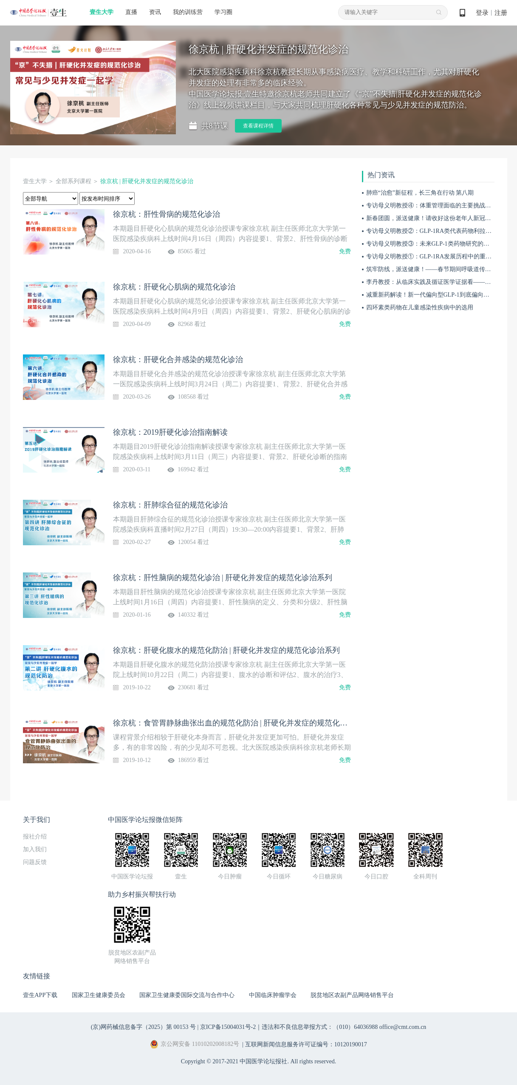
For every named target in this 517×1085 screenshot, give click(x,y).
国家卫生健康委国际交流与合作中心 (186, 995)
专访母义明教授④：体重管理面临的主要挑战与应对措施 (440, 205)
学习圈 (223, 12)
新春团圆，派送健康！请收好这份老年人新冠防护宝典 (437, 218)
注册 (500, 12)
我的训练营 (188, 12)
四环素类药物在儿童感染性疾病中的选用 (419, 307)
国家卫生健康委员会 (98, 995)
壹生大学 (101, 12)
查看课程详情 (258, 126)
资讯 (155, 12)
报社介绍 (35, 836)
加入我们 (35, 849)
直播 (131, 12)
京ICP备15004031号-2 (228, 1027)
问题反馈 (35, 862)
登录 (482, 12)
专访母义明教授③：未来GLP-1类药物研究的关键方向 (436, 244)
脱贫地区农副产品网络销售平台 (352, 995)
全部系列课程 (73, 181)
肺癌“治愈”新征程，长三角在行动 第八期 (420, 193)
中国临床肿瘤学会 (273, 995)
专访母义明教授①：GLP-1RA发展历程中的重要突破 (435, 256)
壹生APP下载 (40, 995)
